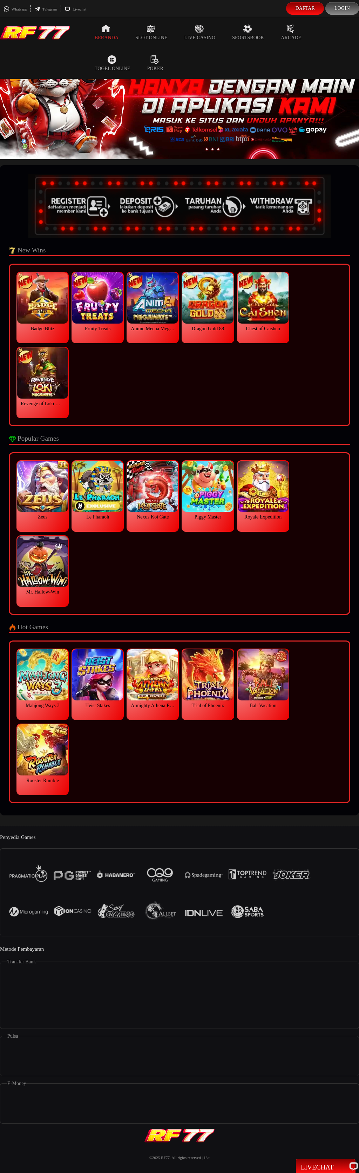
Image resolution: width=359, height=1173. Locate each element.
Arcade (291, 32)
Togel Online (112, 63)
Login (342, 8)
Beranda (106, 32)
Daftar (305, 8)
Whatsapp (15, 9)
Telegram (45, 9)
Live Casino (200, 32)
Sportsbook (248, 32)
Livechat (75, 9)
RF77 (165, 1157)
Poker (155, 63)
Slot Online (151, 32)
